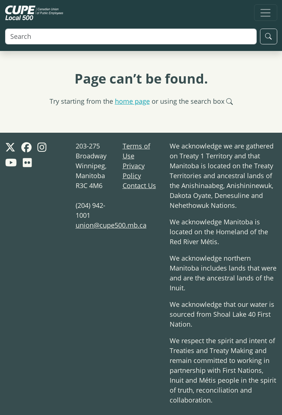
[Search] (131, 36)
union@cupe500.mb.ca (111, 225)
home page (132, 101)
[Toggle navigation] (265, 12)
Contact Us (139, 185)
